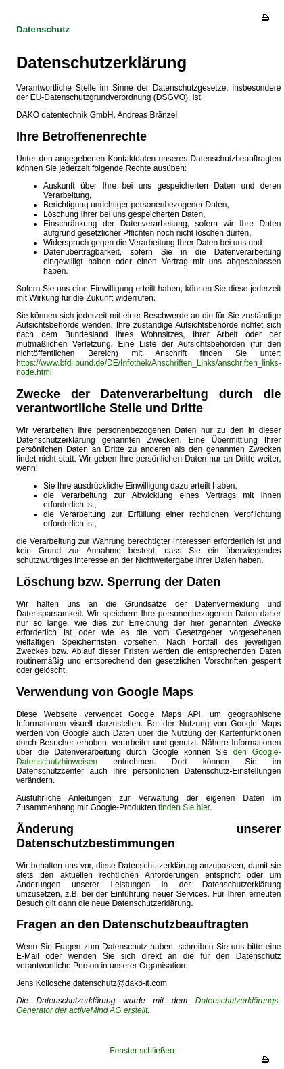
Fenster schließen (142, 1050)
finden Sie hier (183, 807)
